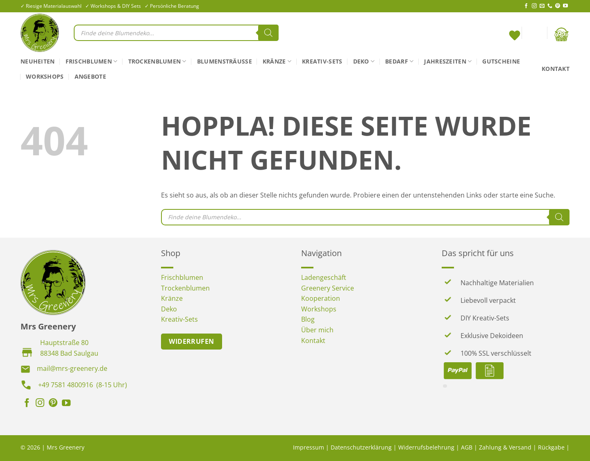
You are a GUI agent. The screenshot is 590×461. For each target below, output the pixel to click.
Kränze (277, 61)
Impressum (308, 447)
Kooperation (320, 298)
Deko (364, 61)
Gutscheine (501, 61)
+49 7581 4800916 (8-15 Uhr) (82, 384)
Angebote (90, 76)
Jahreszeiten (448, 61)
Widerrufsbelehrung (426, 447)
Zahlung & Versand (505, 447)
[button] (534, 34)
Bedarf (399, 61)
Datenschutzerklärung (361, 447)
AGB (466, 447)
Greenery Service (327, 288)
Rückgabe (551, 447)
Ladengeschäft (323, 277)
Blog (308, 319)
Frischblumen (92, 61)
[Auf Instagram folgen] (534, 6)
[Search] (268, 33)
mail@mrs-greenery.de (72, 368)
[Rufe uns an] (549, 6)
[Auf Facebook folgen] (526, 6)
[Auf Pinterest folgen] (557, 6)
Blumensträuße (224, 61)
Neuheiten (37, 61)
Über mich (317, 329)
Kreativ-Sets (322, 61)
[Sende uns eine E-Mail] (542, 6)
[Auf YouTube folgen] (565, 6)
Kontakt (556, 69)
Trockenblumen (157, 61)
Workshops (45, 76)
